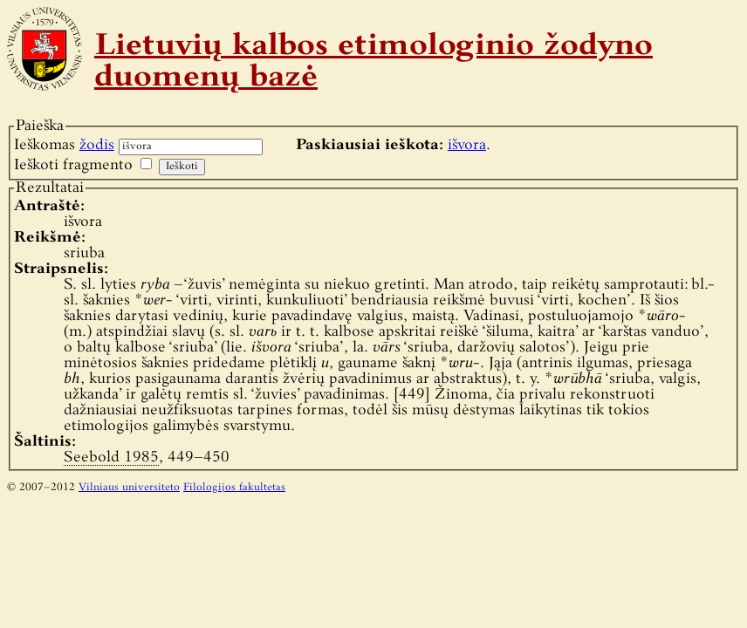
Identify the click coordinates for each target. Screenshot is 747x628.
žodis (96, 145)
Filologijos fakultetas (234, 487)
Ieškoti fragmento (73, 165)
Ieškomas (64, 145)
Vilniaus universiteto (129, 487)
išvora (467, 145)
